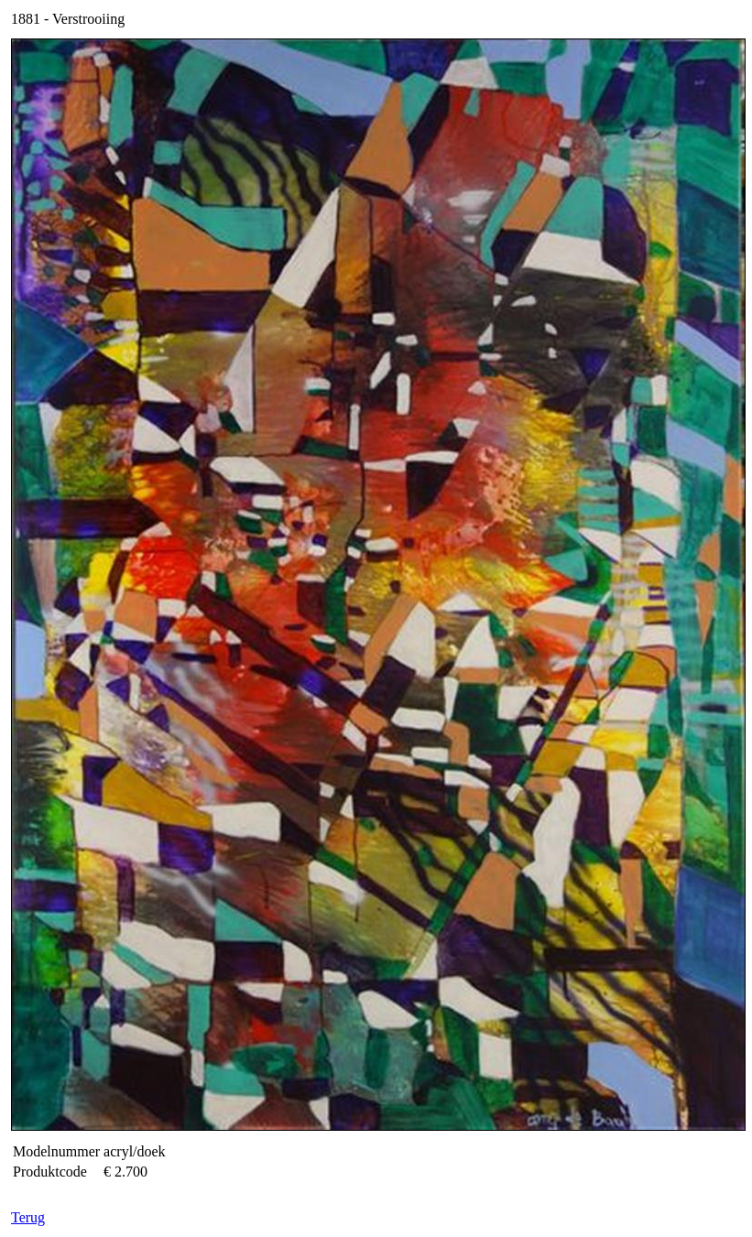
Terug (28, 1217)
